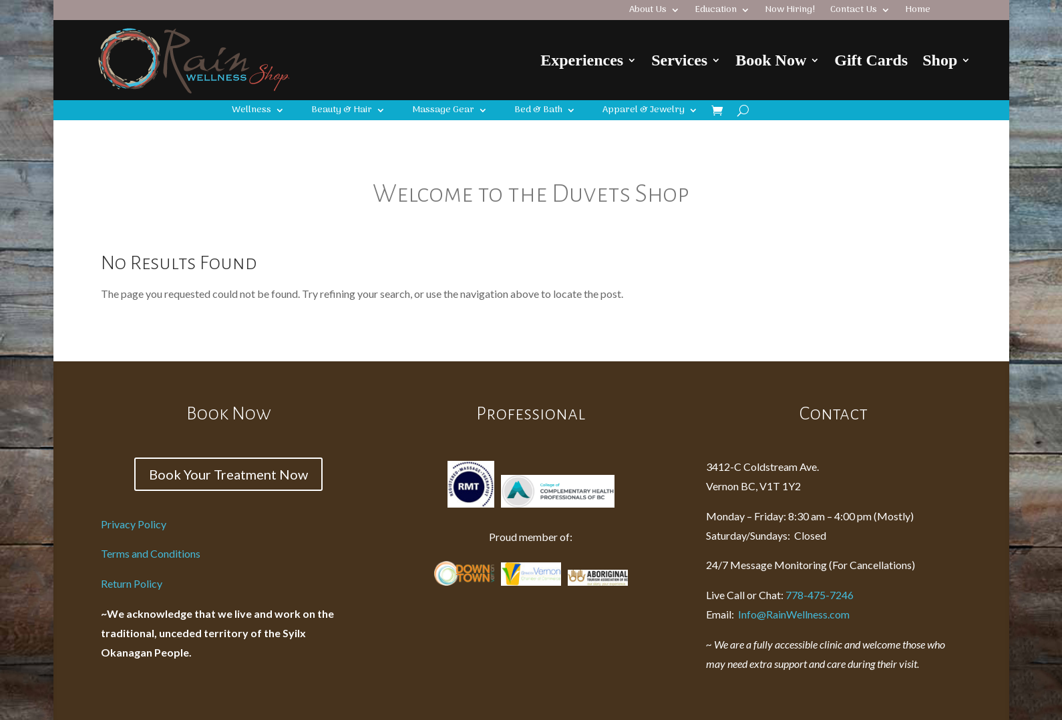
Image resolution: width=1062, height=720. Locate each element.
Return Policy (131, 583)
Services (679, 60)
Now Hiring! (790, 11)
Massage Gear (443, 112)
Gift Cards (871, 60)
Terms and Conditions (150, 553)
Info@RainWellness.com (778, 614)
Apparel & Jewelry (643, 112)
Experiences (581, 60)
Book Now (770, 60)
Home (917, 11)
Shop (939, 60)
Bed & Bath (538, 112)
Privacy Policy (133, 524)
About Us (648, 11)
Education (716, 11)
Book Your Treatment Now (228, 474)
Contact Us (853, 11)
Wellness (251, 112)
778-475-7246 (819, 594)
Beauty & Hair (341, 112)
